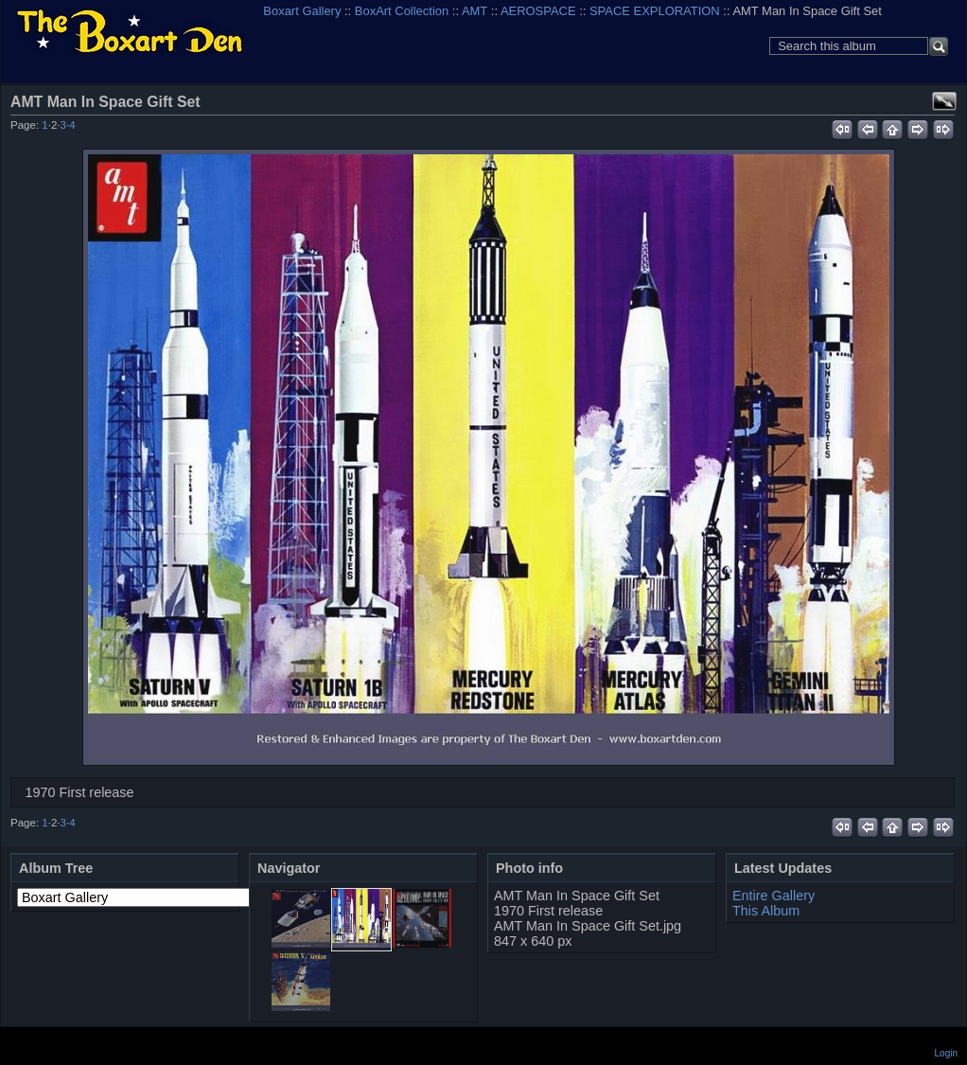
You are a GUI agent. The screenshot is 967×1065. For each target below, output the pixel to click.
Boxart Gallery (302, 11)
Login (946, 1053)
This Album (766, 910)
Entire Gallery (773, 895)
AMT (474, 11)
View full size (944, 101)
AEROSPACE (538, 11)
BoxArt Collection (401, 11)
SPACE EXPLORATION (654, 11)
